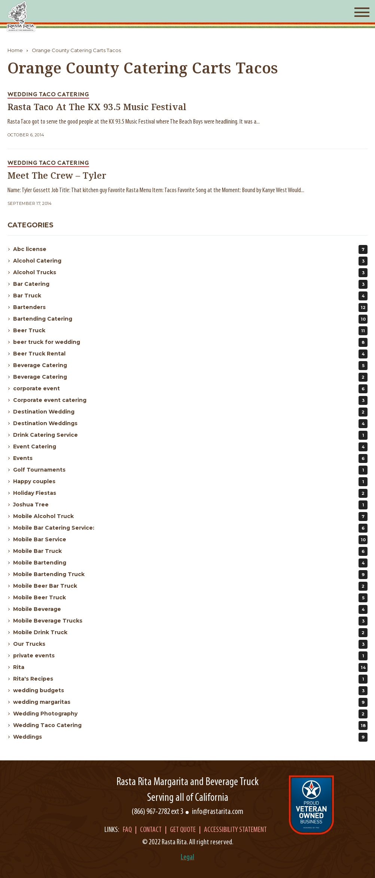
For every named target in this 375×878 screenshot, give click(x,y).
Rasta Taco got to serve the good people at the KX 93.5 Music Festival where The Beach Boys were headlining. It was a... (133, 121)
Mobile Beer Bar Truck (190, 586)
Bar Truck (190, 295)
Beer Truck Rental (190, 353)
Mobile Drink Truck (190, 632)
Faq (127, 830)
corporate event (190, 388)
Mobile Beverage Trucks (190, 621)
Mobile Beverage (190, 609)
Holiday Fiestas (190, 493)
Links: (111, 830)
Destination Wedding (190, 412)
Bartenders (190, 307)
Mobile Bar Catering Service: (190, 528)
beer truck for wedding (190, 342)
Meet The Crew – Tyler (56, 176)
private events (190, 655)
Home (15, 50)
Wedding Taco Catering (190, 725)
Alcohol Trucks (190, 272)
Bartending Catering (190, 319)
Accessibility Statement (235, 830)
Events (190, 458)
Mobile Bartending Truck (190, 574)
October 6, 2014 (26, 135)
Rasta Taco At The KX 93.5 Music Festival (96, 108)
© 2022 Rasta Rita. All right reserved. (187, 842)
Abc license (190, 249)
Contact (151, 830)
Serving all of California (187, 798)
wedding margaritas (190, 702)
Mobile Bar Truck (190, 551)
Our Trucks (190, 644)
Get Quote (183, 830)
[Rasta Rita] (21, 16)
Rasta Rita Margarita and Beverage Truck (187, 782)
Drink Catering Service (190, 435)
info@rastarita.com (217, 812)
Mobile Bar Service (190, 539)
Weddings (190, 737)
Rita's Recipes (190, 679)
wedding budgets (190, 690)
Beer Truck (190, 330)
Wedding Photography (190, 713)
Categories (30, 225)
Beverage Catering (190, 365)
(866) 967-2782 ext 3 (157, 812)
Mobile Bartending (190, 562)
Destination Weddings (190, 423)
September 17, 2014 (29, 203)
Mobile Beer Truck (190, 597)
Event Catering (190, 446)
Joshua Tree (190, 504)
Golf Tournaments (190, 470)
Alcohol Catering (190, 261)
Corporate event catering (190, 400)
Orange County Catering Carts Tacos (76, 50)
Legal (187, 857)
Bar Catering (190, 284)
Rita (190, 667)
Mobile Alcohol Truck (190, 516)
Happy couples (190, 481)
